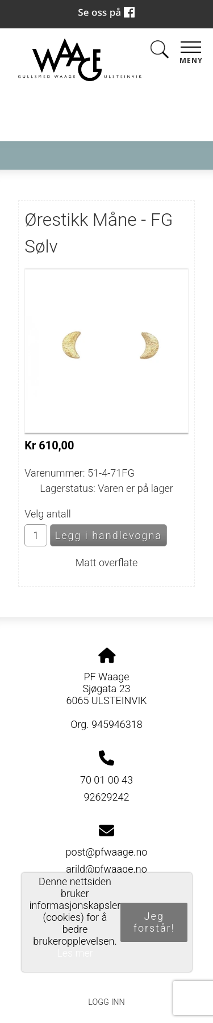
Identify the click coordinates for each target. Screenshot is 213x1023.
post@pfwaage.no (107, 852)
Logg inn (106, 1002)
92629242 (107, 797)
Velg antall (47, 514)
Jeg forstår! (154, 922)
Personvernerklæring (106, 976)
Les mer (75, 953)
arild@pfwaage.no (106, 869)
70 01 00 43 (106, 780)
